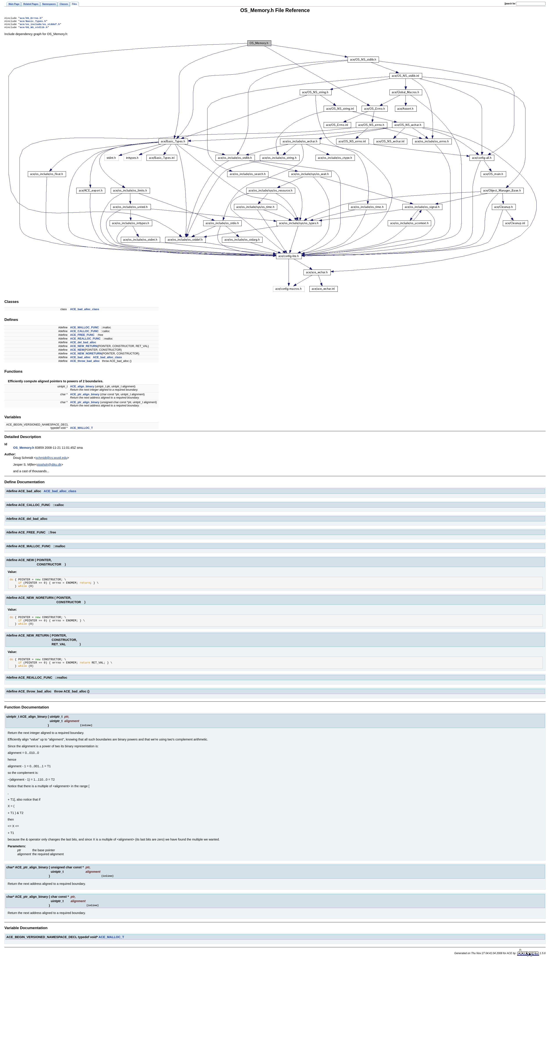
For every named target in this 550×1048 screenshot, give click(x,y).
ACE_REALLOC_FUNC (85, 340)
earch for (510, 3)
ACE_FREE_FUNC (82, 336)
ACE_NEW (77, 351)
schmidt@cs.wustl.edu (51, 459)
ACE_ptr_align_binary (85, 396)
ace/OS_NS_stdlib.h (33, 29)
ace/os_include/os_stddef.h (40, 25)
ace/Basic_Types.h (33, 22)
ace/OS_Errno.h (30, 18)
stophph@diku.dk (49, 466)
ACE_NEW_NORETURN (86, 355)
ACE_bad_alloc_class (84, 311)
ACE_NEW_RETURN (83, 347)
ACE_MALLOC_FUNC (84, 329)
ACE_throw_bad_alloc (85, 362)
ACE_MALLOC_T (81, 429)
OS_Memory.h (23, 449)
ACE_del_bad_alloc (83, 344)
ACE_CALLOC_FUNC (84, 332)
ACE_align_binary (82, 388)
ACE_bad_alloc (80, 359)
